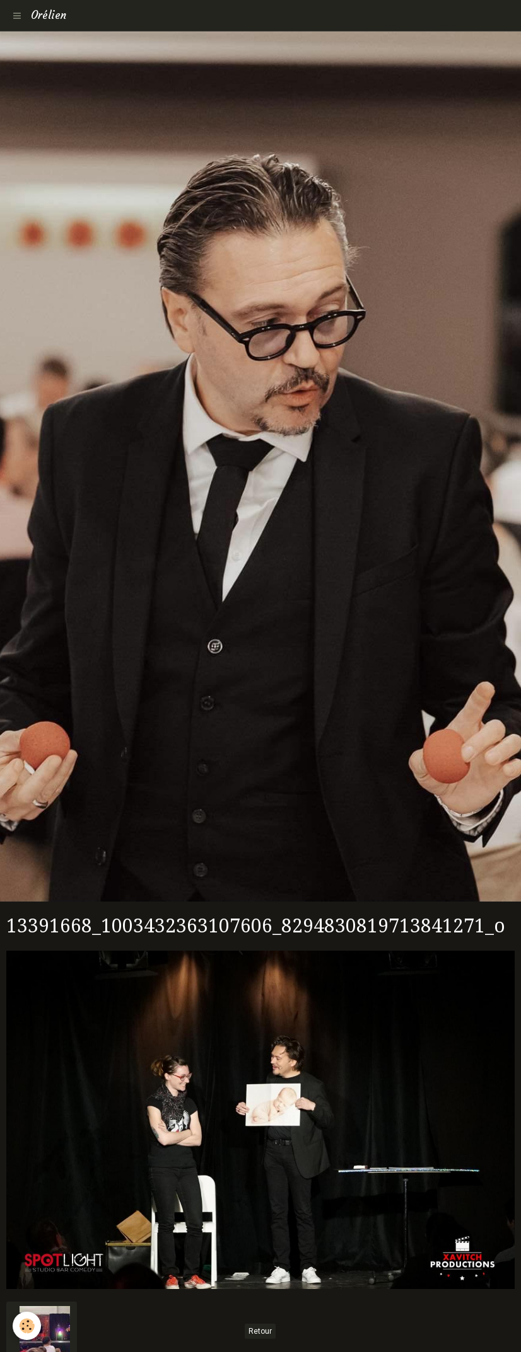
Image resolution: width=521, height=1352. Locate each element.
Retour (260, 1331)
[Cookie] (27, 1326)
